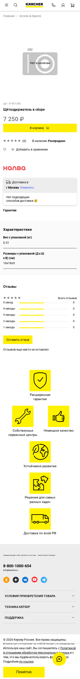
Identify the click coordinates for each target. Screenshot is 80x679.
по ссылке (26, 661)
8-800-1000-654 (17, 566)
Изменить (27, 187)
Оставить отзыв (17, 339)
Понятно (24, 672)
